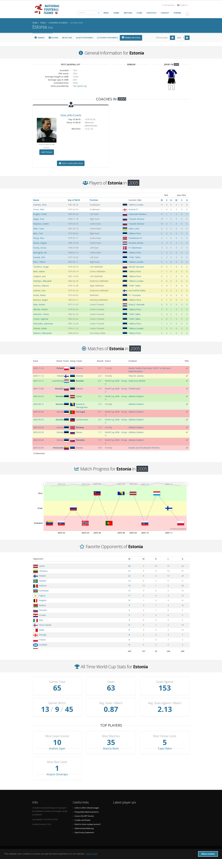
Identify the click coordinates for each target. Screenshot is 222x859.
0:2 (99, 380)
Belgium (43, 600)
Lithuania (43, 571)
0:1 (99, 411)
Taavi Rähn (165, 748)
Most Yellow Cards (164, 736)
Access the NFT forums (84, 816)
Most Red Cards (57, 762)
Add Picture (46, 152)
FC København (135, 247)
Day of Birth (74, 200)
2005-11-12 (38, 375)
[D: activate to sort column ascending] (156, 559)
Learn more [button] (92, 854)
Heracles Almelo (136, 243)
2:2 (99, 375)
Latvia (42, 566)
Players (53, 37)
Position (94, 200)
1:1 (99, 432)
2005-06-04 (38, 419)
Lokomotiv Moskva (137, 214)
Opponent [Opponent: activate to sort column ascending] (38, 558)
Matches (67, 37)
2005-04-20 (38, 427)
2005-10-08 (38, 388)
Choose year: (162, 37)
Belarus (42, 605)
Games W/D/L (57, 703)
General (39, 37)
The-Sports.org (80, 86)
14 (129, 580)
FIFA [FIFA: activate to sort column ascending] (187, 361)
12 (129, 590)
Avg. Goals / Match (111, 703)
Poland (42, 639)
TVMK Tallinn (135, 257)
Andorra (42, 585)
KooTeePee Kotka (137, 290)
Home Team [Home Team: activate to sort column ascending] (62, 361)
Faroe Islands (45, 625)
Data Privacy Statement (84, 832)
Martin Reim (111, 748)
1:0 (99, 388)
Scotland (43, 644)
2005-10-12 (38, 380)
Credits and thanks (82, 820)
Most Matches (111, 736)
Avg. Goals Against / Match (164, 703)
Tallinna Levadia (136, 204)
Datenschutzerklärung (84, 828)
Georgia (42, 634)
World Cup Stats (131, 37)
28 (129, 566)
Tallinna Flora (135, 233)
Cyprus (42, 595)
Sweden (42, 580)
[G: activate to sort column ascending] (182, 559)
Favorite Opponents (107, 37)
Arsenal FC (133, 209)
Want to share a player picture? (88, 824)
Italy (41, 620)
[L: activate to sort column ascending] (168, 559)
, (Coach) (70, 115)
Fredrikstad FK (135, 238)
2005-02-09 (38, 447)
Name (36, 200)
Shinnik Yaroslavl (136, 266)
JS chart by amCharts (178, 529)
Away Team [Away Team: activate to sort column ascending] (76, 361)
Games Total (57, 681)
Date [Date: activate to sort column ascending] (35, 361)
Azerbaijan (44, 590)
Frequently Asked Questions (87, 812)
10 (129, 600)
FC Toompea (135, 295)
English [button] (182, 5)
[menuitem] (115, 484)
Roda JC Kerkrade (137, 304)
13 (129, 585)
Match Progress (84, 37)
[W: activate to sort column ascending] (143, 559)
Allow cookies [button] (208, 854)
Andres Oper (57, 748)
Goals (111, 681)
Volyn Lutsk (134, 228)
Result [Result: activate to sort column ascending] (100, 361)
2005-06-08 (38, 411)
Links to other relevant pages (87, 808)
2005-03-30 (38, 432)
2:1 (99, 396)
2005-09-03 (38, 396)
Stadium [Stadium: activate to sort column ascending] (132, 361)
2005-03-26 (38, 440)
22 (129, 575)
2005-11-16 (38, 368)
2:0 (99, 419)
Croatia (42, 615)
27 (129, 571)
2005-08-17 (38, 404)
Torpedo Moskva (136, 219)
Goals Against (164, 681)
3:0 (99, 447)
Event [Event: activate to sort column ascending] (108, 361)
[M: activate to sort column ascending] (129, 559)
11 (129, 595)
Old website (168, 5)
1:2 (99, 427)
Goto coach (71, 163)
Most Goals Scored (57, 736)
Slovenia (43, 610)
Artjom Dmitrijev (57, 774)
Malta (41, 630)
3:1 (99, 368)
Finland (42, 575)
